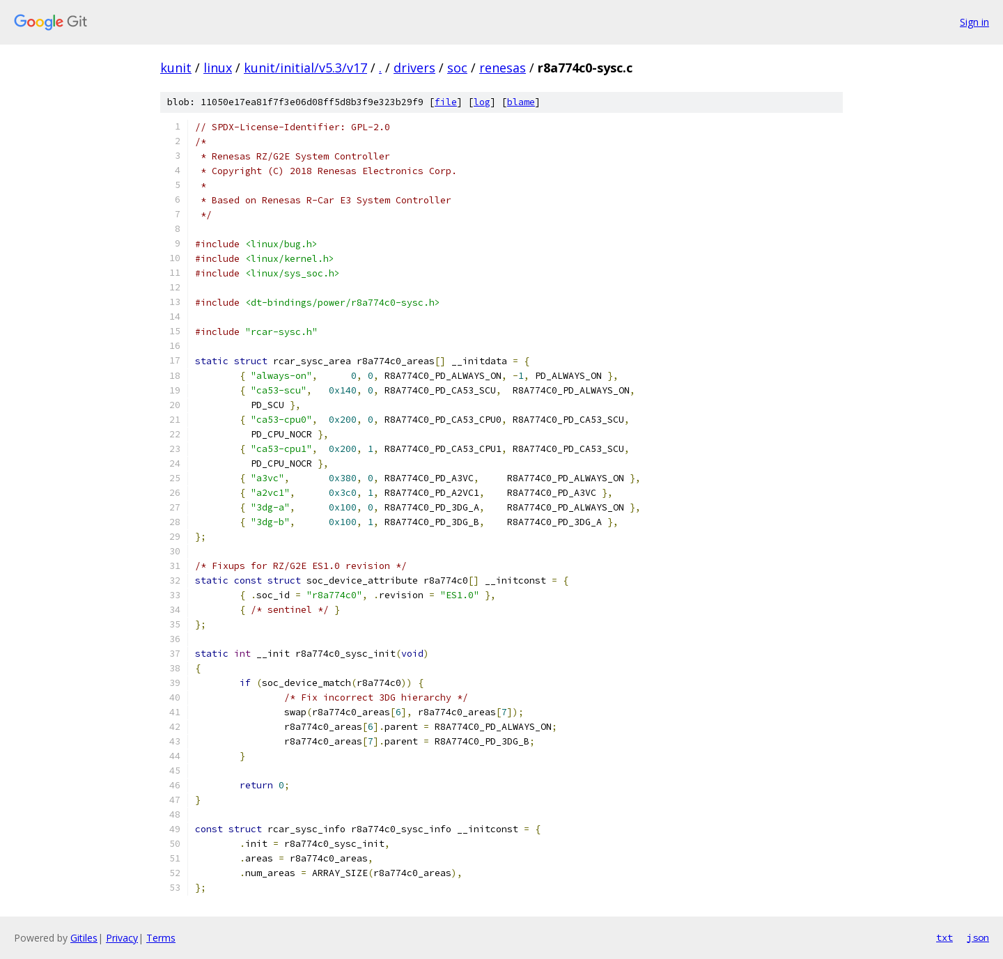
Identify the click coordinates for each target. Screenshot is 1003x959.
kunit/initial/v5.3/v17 (305, 67)
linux (217, 67)
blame (521, 102)
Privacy (122, 937)
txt (944, 937)
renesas (502, 67)
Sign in (974, 22)
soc (457, 67)
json (978, 937)
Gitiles (84, 937)
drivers (414, 67)
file (446, 102)
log (482, 102)
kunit (176, 67)
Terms (161, 937)
